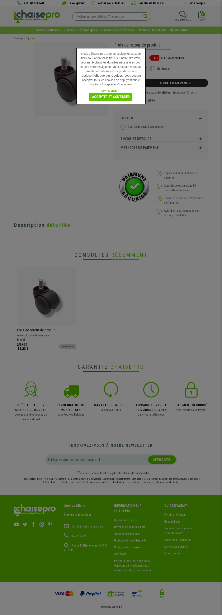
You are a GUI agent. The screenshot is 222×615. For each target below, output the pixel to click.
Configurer (109, 90)
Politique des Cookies (107, 75)
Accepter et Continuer (111, 97)
